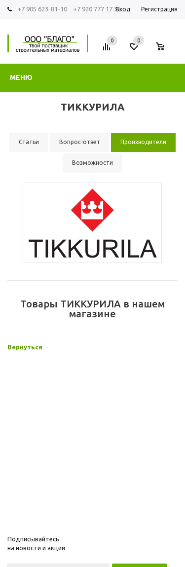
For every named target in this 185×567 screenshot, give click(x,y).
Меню (21, 77)
